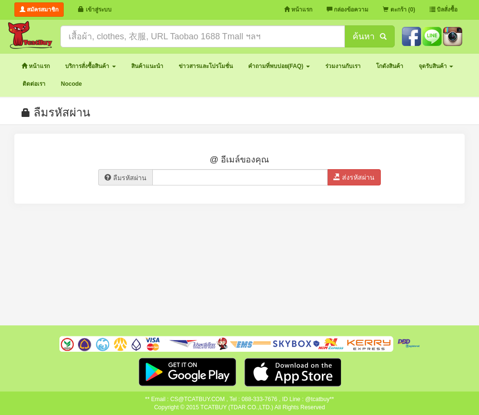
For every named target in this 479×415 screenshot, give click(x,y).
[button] (90, 66)
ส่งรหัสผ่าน (354, 177)
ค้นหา (369, 36)
